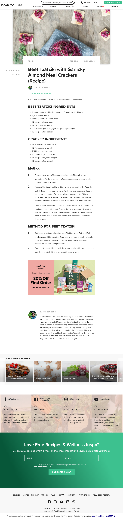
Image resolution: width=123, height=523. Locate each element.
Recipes (53, 7)
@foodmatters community (46, 399)
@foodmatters (14, 399)
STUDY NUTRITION (112, 2)
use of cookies (97, 516)
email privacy (42, 466)
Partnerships (84, 495)
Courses (37, 7)
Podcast (70, 7)
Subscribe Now (61, 472)
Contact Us (71, 495)
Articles (44, 495)
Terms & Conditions (60, 508)
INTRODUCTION (13, 71)
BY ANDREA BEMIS (48, 312)
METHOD (16, 75)
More (113, 7)
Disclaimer (46, 508)
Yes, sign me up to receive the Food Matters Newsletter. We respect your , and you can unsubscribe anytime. (62, 465)
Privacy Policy (75, 508)
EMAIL (68, 458)
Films (85, 7)
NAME (29, 458)
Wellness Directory (101, 495)
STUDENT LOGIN (88, 2)
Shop (100, 7)
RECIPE (31, 61)
